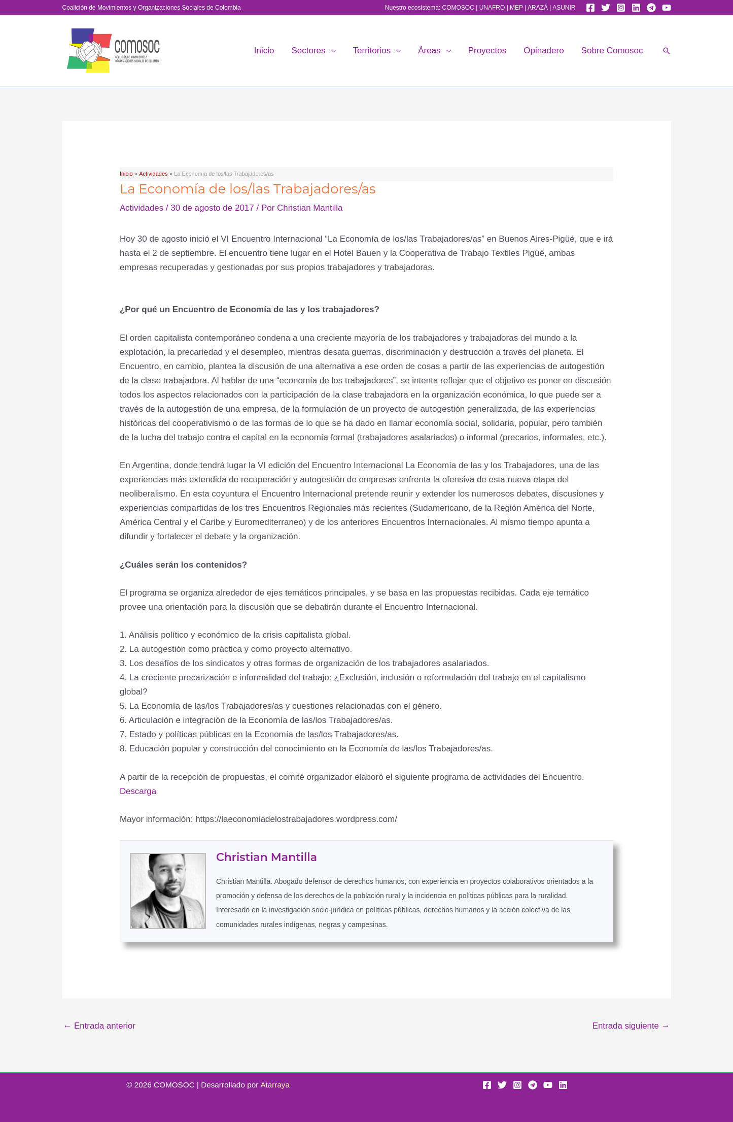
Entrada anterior (99, 1026)
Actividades (142, 208)
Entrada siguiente (630, 1026)
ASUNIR (563, 7)
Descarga (138, 791)
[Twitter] (605, 7)
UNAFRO (492, 7)
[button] (331, 51)
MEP (516, 7)
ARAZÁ (538, 7)
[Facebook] (590, 7)
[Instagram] (620, 7)
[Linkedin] (636, 7)
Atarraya (275, 1084)
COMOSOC (458, 7)
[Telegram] (651, 7)
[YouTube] (666, 7)
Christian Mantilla (266, 857)
